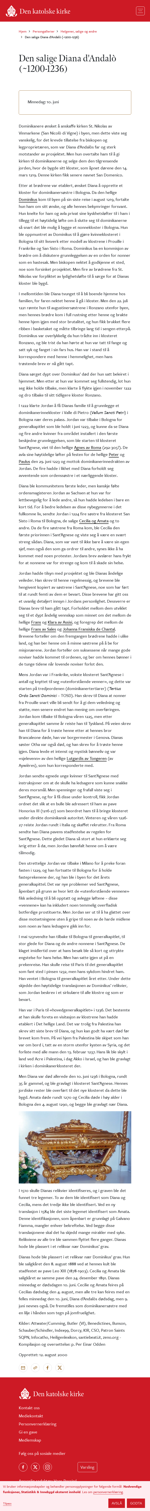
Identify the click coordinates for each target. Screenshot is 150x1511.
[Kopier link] (35, 1367)
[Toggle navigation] (140, 11)
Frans (36, 622)
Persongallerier (44, 31)
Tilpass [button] (7, 1503)
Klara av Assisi (60, 622)
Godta (136, 1503)
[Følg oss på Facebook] (23, 1467)
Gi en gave (28, 1432)
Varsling (87, 1467)
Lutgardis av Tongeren (87, 758)
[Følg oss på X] (35, 1467)
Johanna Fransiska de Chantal (89, 629)
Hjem (23, 31)
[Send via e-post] (23, 1367)
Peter (114, 454)
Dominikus (28, 199)
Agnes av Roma (87, 447)
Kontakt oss (29, 1408)
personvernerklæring (108, 1491)
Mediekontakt (31, 1416)
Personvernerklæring (37, 1424)
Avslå (117, 1503)
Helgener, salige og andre (79, 31)
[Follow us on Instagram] (47, 1467)
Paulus (24, 461)
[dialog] (75, 1496)
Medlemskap (30, 1440)
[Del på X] (59, 1367)
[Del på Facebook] (47, 1367)
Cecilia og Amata (94, 521)
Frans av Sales (43, 629)
